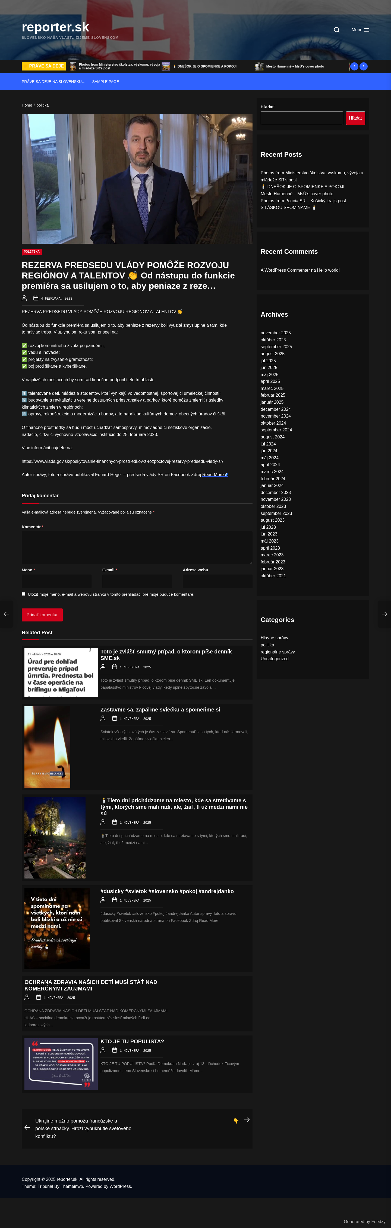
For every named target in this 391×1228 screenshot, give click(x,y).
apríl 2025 (270, 381)
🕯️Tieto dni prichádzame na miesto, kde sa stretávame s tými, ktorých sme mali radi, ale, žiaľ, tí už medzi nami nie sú (174, 806)
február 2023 (273, 562)
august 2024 (273, 437)
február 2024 (273, 478)
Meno (28, 569)
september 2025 (276, 346)
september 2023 (276, 513)
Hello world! (328, 270)
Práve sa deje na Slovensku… (54, 81)
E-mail (109, 569)
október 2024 (273, 423)
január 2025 (272, 402)
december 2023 (276, 492)
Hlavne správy (274, 638)
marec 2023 (272, 555)
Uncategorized (275, 658)
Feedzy (378, 1221)
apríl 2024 (270, 464)
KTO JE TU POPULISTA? (132, 1040)
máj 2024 (270, 458)
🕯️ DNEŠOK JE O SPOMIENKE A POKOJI (206, 66)
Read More (213, 474)
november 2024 (276, 416)
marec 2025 (272, 388)
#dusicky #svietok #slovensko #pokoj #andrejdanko (167, 891)
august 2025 (273, 353)
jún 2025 (269, 367)
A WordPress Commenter (285, 270)
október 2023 (273, 506)
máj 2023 (270, 541)
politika (32, 252)
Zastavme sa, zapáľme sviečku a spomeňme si (160, 709)
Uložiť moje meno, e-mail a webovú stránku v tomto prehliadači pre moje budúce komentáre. (111, 593)
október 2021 (273, 575)
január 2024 (272, 485)
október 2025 (273, 340)
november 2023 (276, 499)
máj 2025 (270, 374)
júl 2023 (268, 527)
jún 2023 (269, 534)
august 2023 (273, 520)
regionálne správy (278, 652)
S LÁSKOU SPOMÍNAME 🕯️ (289, 207)
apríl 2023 (270, 548)
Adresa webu (195, 569)
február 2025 (273, 395)
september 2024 (276, 430)
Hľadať (267, 106)
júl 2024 (268, 444)
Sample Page (105, 81)
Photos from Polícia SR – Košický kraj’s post (303, 200)
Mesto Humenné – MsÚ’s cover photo (297, 66)
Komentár (32, 526)
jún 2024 (269, 450)
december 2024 (276, 409)
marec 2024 (272, 471)
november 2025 (276, 333)
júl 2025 (268, 360)
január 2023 (272, 568)
